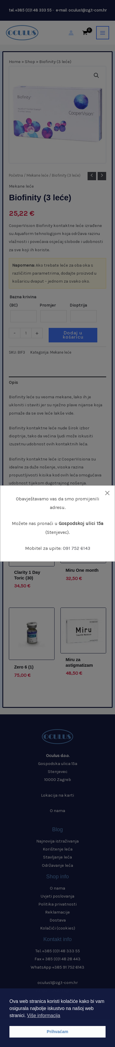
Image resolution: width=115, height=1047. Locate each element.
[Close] (107, 493)
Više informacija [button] (43, 1015)
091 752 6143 (76, 548)
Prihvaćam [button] (57, 1031)
